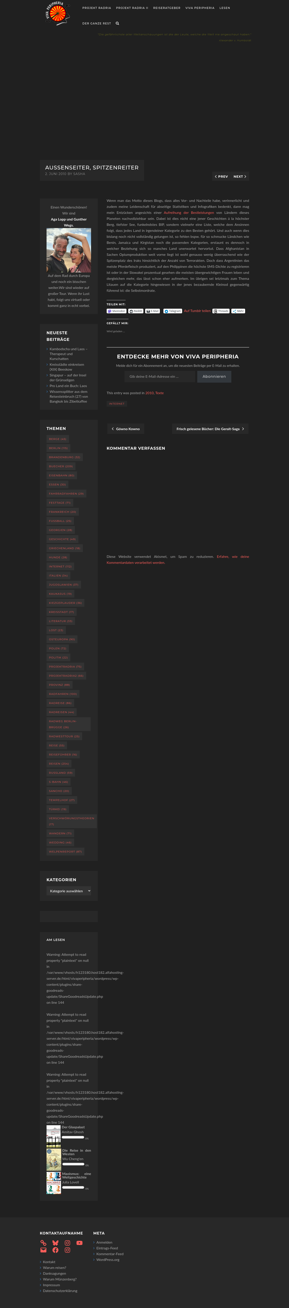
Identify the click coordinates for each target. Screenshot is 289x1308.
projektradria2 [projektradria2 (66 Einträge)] (66, 675)
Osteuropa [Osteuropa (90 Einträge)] (62, 639)
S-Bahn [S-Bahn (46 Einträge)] (58, 781)
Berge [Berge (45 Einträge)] (58, 439)
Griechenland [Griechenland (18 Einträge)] (64, 548)
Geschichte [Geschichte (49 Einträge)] (62, 539)
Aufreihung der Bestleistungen (189, 212)
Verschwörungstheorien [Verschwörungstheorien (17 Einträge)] (71, 821)
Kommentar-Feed (110, 1254)
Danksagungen (54, 1273)
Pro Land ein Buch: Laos (68, 386)
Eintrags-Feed (107, 1248)
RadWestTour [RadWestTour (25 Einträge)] (64, 736)
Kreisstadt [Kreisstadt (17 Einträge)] (61, 612)
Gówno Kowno (126, 428)
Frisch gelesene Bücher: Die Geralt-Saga (210, 428)
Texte (159, 393)
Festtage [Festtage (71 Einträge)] (60, 502)
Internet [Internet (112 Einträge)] (60, 566)
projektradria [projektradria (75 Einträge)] (65, 666)
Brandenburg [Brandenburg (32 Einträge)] (64, 457)
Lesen (225, 8)
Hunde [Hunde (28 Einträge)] (58, 557)
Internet (117, 403)
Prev (223, 177)
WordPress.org (107, 1259)
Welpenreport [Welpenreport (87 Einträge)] (65, 851)
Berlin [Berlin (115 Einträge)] (58, 448)
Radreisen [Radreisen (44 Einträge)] (61, 712)
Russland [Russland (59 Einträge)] (61, 772)
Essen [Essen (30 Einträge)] (57, 484)
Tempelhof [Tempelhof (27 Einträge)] (62, 800)
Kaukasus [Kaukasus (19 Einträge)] (60, 593)
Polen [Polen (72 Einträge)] (57, 648)
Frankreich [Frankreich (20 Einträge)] (62, 511)
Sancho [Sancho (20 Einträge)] (59, 791)
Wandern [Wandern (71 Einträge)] (60, 833)
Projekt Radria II (132, 8)
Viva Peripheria (200, 8)
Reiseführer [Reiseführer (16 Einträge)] (63, 754)
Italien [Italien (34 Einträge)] (58, 575)
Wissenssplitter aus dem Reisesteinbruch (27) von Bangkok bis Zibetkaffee (69, 396)
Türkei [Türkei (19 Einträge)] (58, 809)
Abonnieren (214, 376)
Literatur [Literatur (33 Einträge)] (61, 621)
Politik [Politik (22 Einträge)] (58, 657)
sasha (79, 174)
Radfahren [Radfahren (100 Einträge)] (63, 694)
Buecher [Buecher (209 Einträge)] (61, 466)
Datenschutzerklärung (60, 1290)
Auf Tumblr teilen (197, 311)
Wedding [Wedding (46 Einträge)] (60, 842)
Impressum (51, 1285)
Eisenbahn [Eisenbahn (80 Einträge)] (62, 475)
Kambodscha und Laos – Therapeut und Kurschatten (69, 354)
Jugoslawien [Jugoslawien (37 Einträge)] (64, 584)
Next (238, 177)
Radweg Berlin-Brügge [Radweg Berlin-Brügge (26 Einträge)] (63, 724)
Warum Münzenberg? (60, 1279)
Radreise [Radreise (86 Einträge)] (60, 703)
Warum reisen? (54, 1267)
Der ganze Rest (96, 23)
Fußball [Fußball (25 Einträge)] (60, 521)
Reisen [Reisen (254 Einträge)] (59, 763)
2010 (149, 393)
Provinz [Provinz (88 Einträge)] (59, 684)
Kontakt (49, 1262)
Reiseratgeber (167, 8)
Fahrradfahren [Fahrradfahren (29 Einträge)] (66, 493)
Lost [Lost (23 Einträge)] (56, 630)
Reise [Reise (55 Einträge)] (57, 745)
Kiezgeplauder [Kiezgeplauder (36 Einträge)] (65, 602)
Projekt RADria (96, 8)
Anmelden (104, 1242)
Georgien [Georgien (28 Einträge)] (60, 530)
